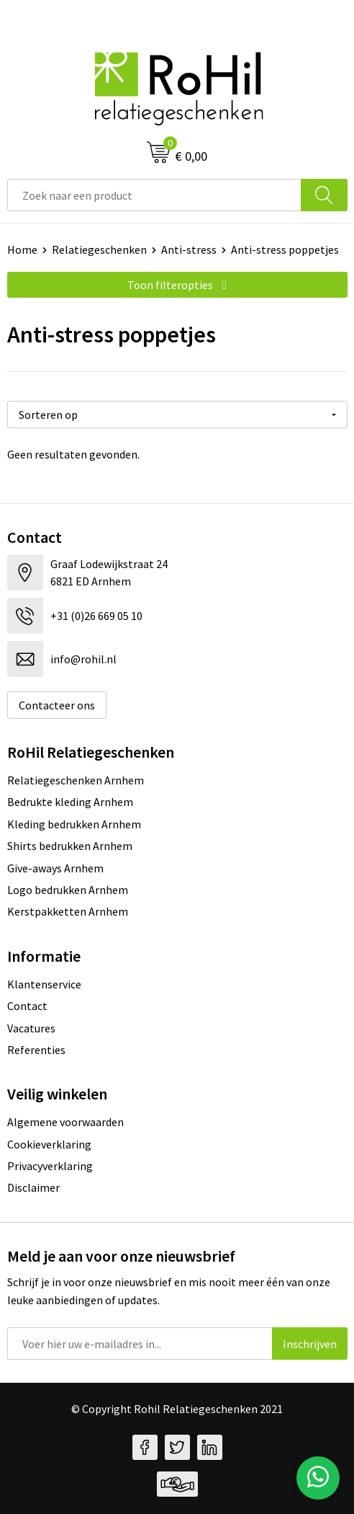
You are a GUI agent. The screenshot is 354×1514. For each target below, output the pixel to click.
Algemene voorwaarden (65, 1122)
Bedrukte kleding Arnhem (70, 801)
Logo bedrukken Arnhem (67, 889)
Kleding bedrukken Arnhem (74, 824)
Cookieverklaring (49, 1144)
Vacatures (31, 1028)
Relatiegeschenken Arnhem (75, 780)
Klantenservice (44, 984)
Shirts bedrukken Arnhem (69, 845)
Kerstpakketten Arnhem (67, 911)
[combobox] (154, 195)
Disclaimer (33, 1187)
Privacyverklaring (50, 1166)
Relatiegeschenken (99, 249)
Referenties (36, 1049)
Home (22, 249)
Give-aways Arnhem (55, 868)
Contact (27, 1006)
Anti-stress (189, 249)
